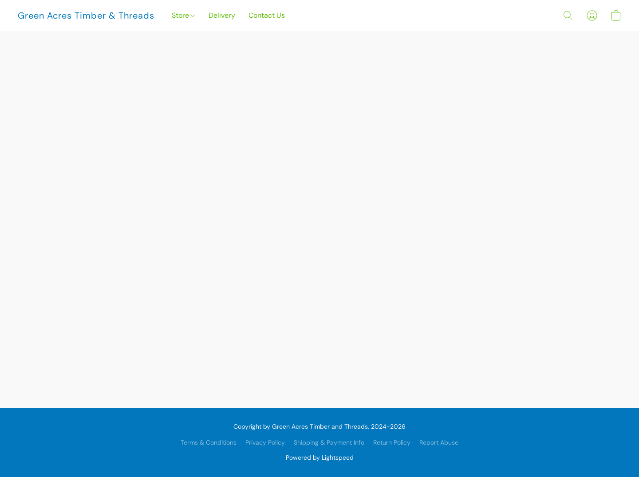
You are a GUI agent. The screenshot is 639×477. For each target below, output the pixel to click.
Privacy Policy (265, 442)
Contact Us (266, 15)
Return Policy (391, 442)
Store (183, 15)
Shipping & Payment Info (329, 442)
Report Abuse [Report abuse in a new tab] (438, 442)
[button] (86, 15)
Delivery (222, 15)
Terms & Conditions (209, 442)
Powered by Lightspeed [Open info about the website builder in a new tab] (320, 457)
